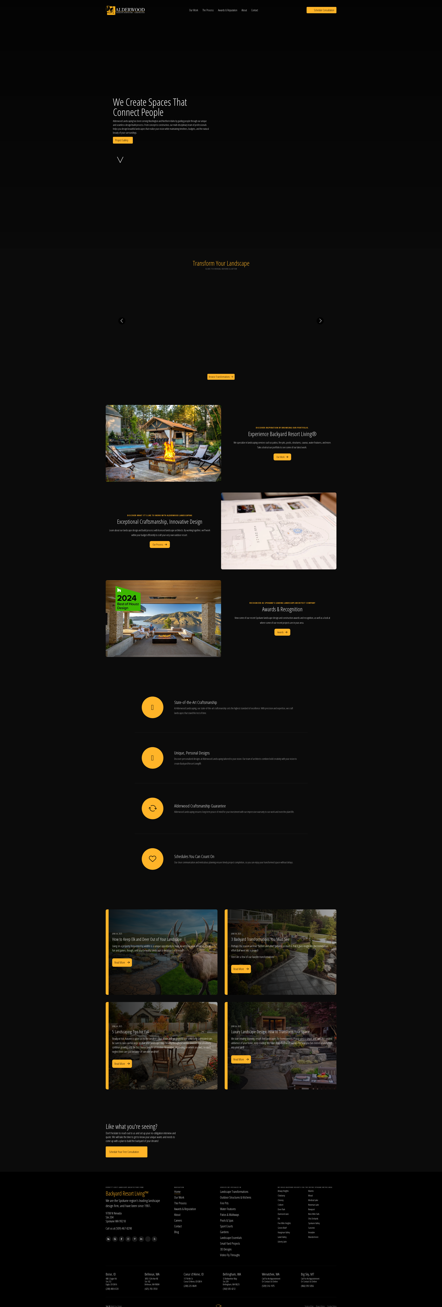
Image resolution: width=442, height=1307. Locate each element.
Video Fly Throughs (230, 1255)
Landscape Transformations (234, 1191)
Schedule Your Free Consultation (126, 1152)
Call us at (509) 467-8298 (119, 1228)
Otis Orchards (313, 1218)
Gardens (224, 1232)
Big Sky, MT (307, 1274)
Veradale (311, 1232)
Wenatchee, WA (270, 1274)
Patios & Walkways (229, 1215)
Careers (178, 1220)
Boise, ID (111, 1274)
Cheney (281, 1200)
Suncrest (311, 1228)
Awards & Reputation (228, 10)
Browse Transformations (221, 376)
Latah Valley (282, 1237)
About (244, 10)
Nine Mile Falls (313, 1214)
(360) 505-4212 (229, 1289)
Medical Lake (313, 1200)
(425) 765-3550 (151, 1289)
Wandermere (313, 1237)
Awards (282, 632)
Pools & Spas (226, 1220)
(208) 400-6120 (112, 1289)
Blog (176, 1232)
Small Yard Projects (230, 1243)
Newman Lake (313, 1204)
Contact (255, 10)
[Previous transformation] (121, 320)
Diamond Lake (283, 1214)
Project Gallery (123, 140)
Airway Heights (283, 1191)
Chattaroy (281, 1195)
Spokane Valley (314, 1223)
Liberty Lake (282, 1241)
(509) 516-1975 (268, 1286)
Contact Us (268, 1281)
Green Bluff (282, 1228)
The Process (208, 10)
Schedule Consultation (321, 10)
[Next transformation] (320, 320)
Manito (311, 1191)
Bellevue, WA (152, 1274)
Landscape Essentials (231, 1238)
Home (177, 1191)
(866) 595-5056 (307, 1286)
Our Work (194, 10)
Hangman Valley (284, 1232)
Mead (310, 1195)
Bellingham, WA (232, 1274)
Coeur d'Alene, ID (194, 1274)
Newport (311, 1209)
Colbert (280, 1204)
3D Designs (226, 1249)
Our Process (160, 544)
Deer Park (281, 1209)
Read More (122, 962)
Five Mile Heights (284, 1223)
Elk (279, 1218)
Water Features (228, 1209)
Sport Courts (226, 1226)
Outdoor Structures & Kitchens (235, 1197)
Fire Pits (224, 1203)
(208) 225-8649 (190, 1286)
